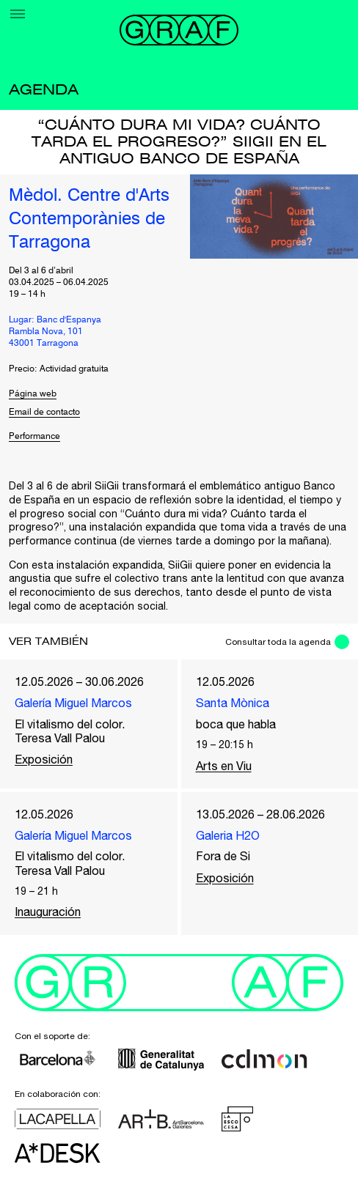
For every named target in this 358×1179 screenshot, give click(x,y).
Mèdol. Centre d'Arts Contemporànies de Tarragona (89, 220)
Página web (32, 394)
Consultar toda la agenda (278, 642)
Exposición (44, 759)
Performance (34, 436)
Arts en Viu (224, 765)
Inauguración (48, 911)
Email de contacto (44, 412)
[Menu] (18, 14)
